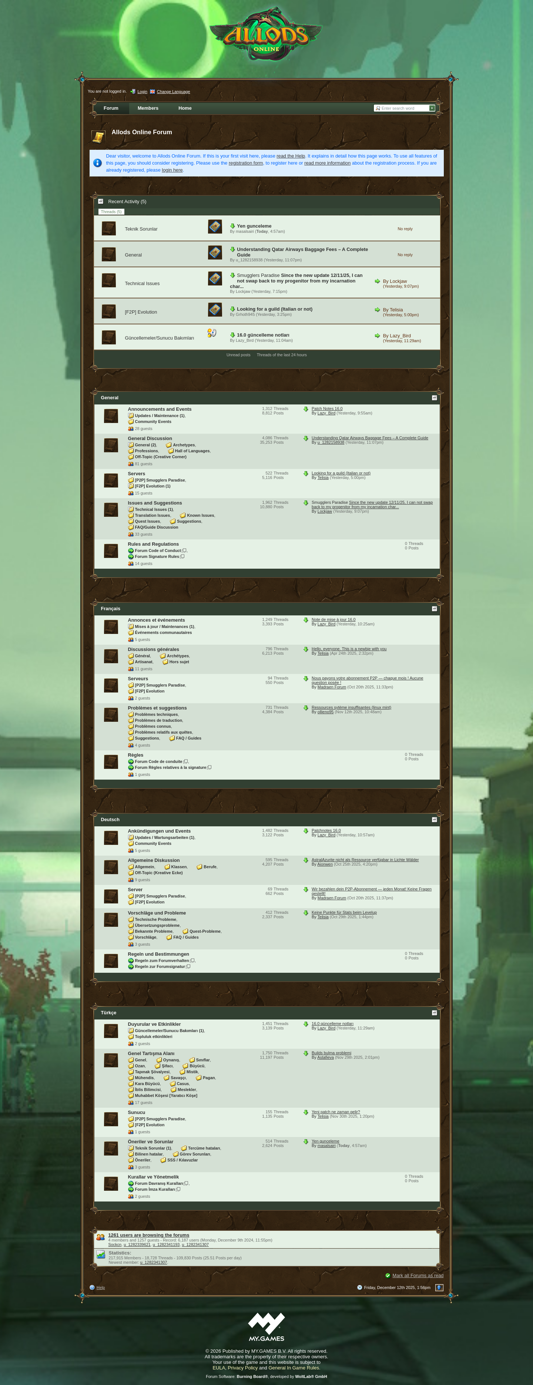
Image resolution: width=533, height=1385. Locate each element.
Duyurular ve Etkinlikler (154, 1024)
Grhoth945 (245, 314)
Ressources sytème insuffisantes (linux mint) (351, 707)
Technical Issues (142, 283)
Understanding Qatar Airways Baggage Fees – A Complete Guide (370, 438)
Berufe (210, 867)
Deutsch (110, 819)
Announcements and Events (160, 409)
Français (111, 608)
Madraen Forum (332, 687)
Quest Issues (147, 521)
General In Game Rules (293, 1368)
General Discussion (150, 438)
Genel (140, 1060)
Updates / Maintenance (160, 415)
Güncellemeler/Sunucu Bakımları (159, 338)
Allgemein (144, 867)
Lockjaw (243, 291)
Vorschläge (146, 937)
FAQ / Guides (188, 738)
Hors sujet (179, 662)
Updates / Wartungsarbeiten (164, 837)
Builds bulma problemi (331, 1053)
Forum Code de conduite (158, 761)
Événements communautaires (163, 632)
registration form (246, 163)
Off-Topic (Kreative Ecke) (159, 872)
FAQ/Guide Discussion (156, 527)
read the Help (290, 156)
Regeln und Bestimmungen (159, 954)
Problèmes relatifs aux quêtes (163, 732)
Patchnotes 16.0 (326, 830)
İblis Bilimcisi (148, 1089)
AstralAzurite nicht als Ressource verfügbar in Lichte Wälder (365, 859)
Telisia (396, 310)
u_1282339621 (137, 1244)
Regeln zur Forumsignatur (160, 966)
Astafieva (325, 1057)
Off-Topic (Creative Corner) (161, 456)
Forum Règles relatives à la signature (171, 767)
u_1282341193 (166, 1244)
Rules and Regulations (153, 544)
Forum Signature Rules (157, 556)
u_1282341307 (195, 1244)
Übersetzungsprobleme (157, 925)
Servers (136, 473)
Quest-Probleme (205, 931)
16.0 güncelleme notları (263, 335)
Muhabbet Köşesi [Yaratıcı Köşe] (166, 1095)
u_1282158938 (249, 260)
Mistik (192, 1072)
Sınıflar (203, 1060)
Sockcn (115, 1244)
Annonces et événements (156, 620)
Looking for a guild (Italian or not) (274, 309)
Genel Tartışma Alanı (151, 1053)
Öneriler (143, 1160)
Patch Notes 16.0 (327, 408)
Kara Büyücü (147, 1083)
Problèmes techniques (156, 714)
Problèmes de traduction (158, 720)
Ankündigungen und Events (159, 831)
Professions (146, 451)
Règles (136, 755)
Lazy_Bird (245, 340)
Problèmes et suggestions (157, 708)
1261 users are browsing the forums (149, 1235)
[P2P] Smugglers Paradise (160, 480)
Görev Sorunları (195, 1154)
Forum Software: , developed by (266, 1376)
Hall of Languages (192, 451)
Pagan (209, 1077)
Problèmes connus (153, 726)
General (133, 255)
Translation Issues (152, 515)
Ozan (140, 1066)
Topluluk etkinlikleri (153, 1036)
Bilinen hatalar (149, 1154)
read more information (327, 163)
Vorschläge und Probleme (157, 913)
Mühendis (144, 1077)
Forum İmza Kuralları (155, 1189)
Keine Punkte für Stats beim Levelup (344, 912)
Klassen (179, 867)
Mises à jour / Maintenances (164, 626)
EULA (218, 1368)
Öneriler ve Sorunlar (151, 1141)
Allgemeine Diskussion (154, 860)
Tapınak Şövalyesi (152, 1072)
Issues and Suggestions (155, 503)
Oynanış (171, 1060)
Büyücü (197, 1066)
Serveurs (138, 678)
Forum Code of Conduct (158, 550)
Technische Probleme (156, 919)
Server (135, 889)
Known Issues (200, 515)
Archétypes (178, 656)
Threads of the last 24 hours (282, 355)
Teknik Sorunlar (141, 229)
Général (142, 656)
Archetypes (184, 445)
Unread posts (239, 355)
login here (172, 170)
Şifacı (167, 1066)
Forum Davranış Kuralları (159, 1183)
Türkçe (109, 1012)
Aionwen (325, 864)
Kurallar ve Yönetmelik (153, 1177)
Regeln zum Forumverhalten (162, 960)
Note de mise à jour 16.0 (333, 619)
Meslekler (187, 1089)
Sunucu (136, 1112)
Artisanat (143, 662)
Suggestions (189, 521)
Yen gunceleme (254, 226)
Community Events (153, 421)
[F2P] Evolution (141, 312)
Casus (183, 1083)
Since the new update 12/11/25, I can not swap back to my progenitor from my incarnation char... (296, 280)
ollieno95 (326, 712)
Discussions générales (154, 649)
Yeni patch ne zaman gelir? (336, 1112)
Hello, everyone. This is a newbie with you (349, 649)
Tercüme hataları (204, 1148)
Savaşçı (178, 1077)
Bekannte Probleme (154, 931)
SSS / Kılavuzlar (182, 1160)
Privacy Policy (243, 1368)
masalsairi (245, 231)
